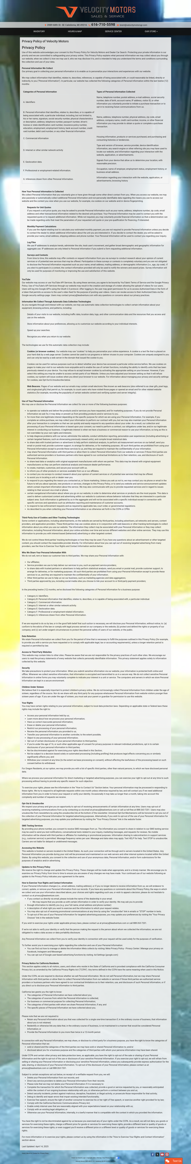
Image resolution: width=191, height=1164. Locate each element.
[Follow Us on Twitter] (157, 1154)
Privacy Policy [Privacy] (44, 1153)
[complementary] (183, 1156)
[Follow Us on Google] (167, 1154)
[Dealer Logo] (95, 12)
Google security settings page (36, 295)
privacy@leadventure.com (81, 295)
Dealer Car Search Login (78, 1157)
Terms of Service (139, 282)
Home (23, 1153)
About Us (29, 1153)
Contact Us (36, 1153)
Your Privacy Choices (111, 1157)
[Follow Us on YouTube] (162, 1154)
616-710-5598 (102, 24)
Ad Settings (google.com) (106, 954)
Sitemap (99, 1157)
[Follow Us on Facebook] (153, 1154)
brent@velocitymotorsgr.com (129, 24)
